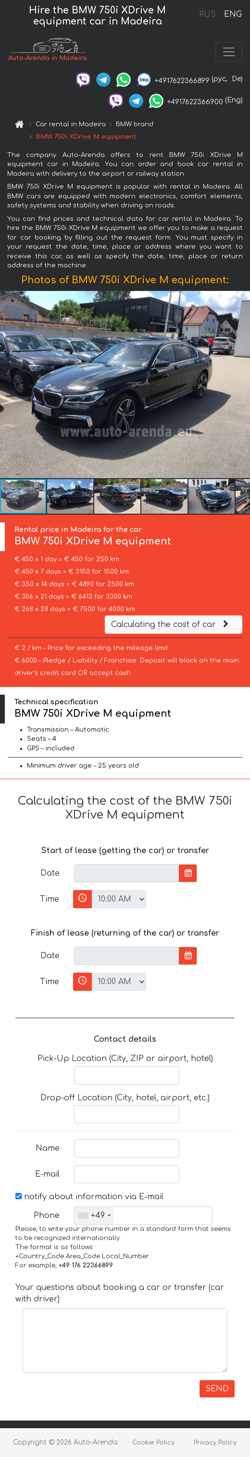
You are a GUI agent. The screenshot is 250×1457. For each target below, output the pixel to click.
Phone (47, 1215)
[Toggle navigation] (228, 51)
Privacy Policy (215, 1442)
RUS (207, 14)
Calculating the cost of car (171, 624)
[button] (241, 384)
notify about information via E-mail (89, 1196)
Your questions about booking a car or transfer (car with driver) (119, 1293)
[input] (126, 873)
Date (50, 873)
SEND (217, 1389)
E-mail (47, 1174)
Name (48, 1148)
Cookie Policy (153, 1442)
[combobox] (94, 1215)
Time (49, 899)
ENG (232, 14)
